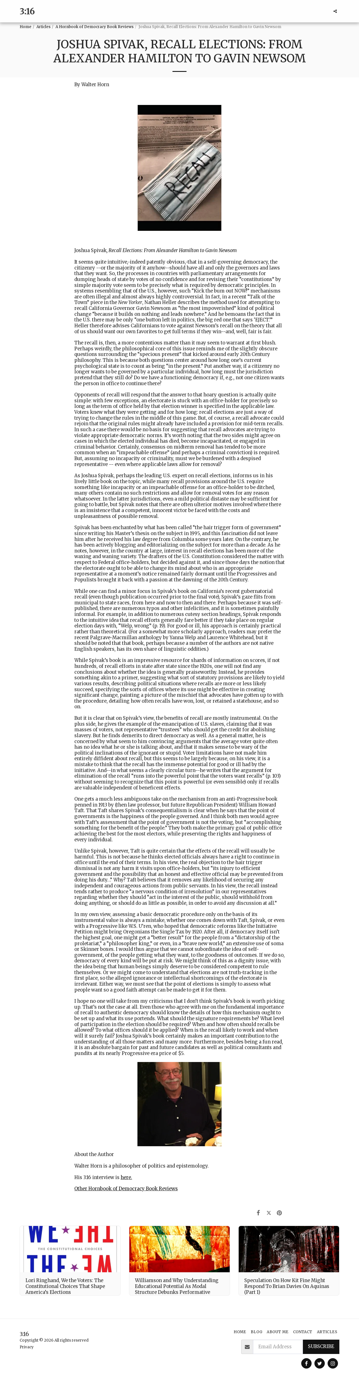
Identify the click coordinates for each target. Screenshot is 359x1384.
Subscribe (321, 1346)
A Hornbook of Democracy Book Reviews (95, 26)
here (126, 1177)
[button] (335, 11)
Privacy (27, 1347)
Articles (43, 26)
